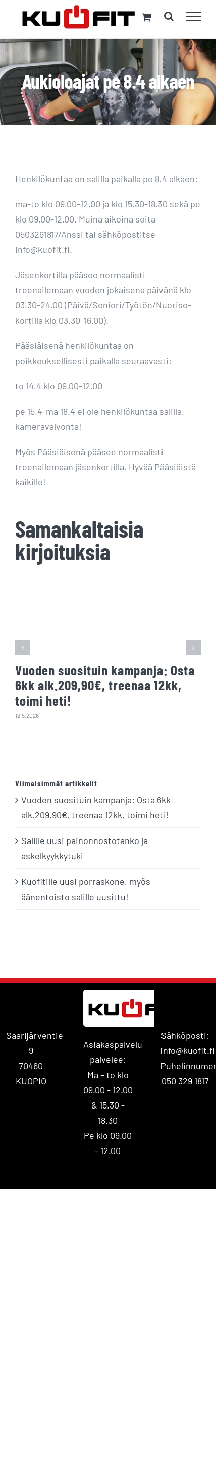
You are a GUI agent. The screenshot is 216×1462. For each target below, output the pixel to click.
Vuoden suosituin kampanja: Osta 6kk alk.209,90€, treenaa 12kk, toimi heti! (105, 685)
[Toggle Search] (169, 16)
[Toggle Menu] (193, 16)
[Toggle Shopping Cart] (146, 17)
